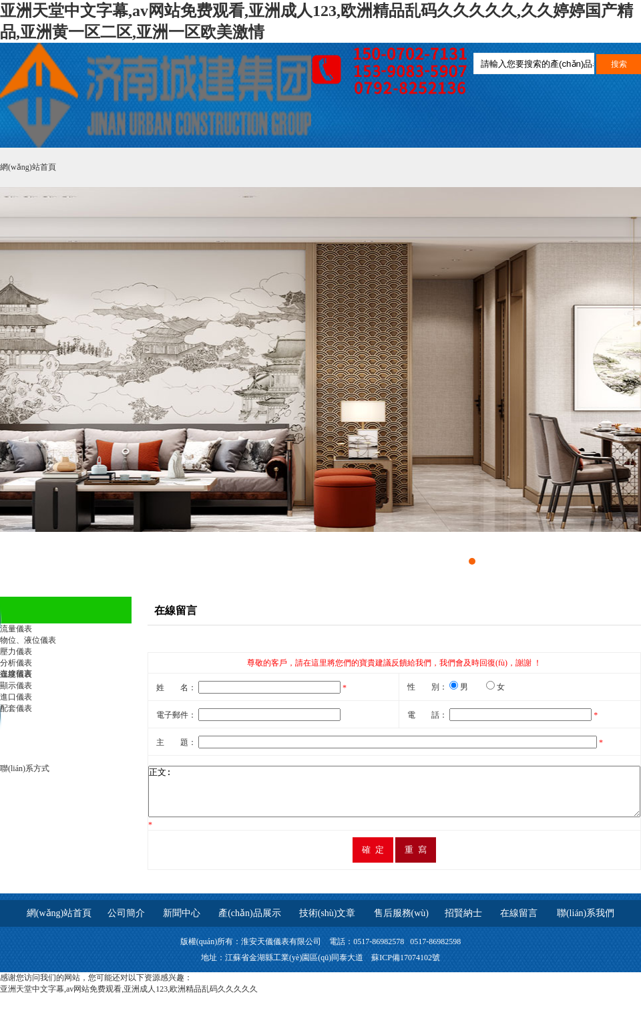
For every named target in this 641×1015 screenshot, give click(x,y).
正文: (364, 796)
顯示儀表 (16, 685)
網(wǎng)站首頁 (28, 167)
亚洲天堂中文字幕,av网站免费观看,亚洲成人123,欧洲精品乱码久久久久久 (129, 999)
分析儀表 (16, 663)
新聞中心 (181, 923)
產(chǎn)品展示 (249, 923)
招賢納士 (463, 923)
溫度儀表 (16, 674)
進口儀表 (16, 697)
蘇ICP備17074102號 (405, 967)
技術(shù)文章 (327, 923)
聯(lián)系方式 (24, 768)
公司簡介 (126, 923)
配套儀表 (16, 708)
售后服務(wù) (401, 923)
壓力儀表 (16, 651)
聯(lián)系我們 (585, 923)
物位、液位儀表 (28, 640)
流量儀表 (16, 628)
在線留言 (523, 923)
